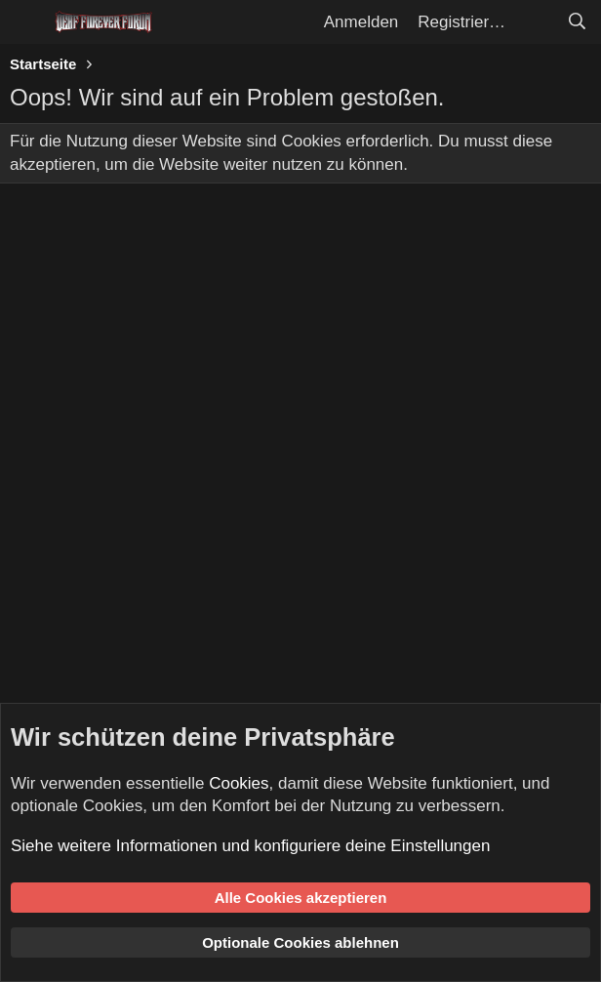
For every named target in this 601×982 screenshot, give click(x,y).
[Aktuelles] (535, 22)
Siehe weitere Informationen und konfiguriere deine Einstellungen (250, 846)
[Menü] (27, 22)
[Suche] (576, 22)
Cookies (238, 783)
